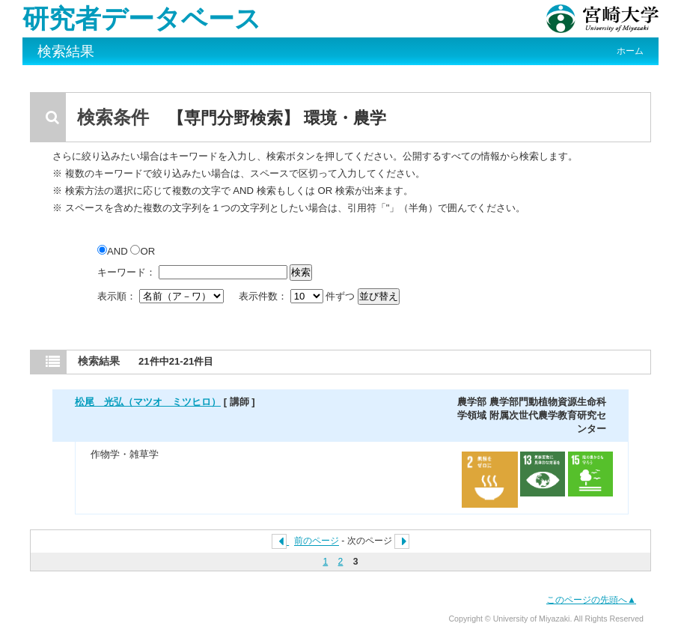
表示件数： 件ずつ (298, 296)
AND (113, 251)
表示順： (161, 296)
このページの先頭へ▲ (591, 600)
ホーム (630, 51)
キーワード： (126, 272)
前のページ (316, 541)
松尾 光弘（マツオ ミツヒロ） (148, 401)
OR (142, 251)
